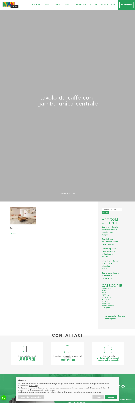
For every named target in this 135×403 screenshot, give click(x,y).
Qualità (69, 5)
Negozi (104, 5)
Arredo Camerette (108, 305)
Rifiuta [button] (98, 397)
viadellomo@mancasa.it (108, 358)
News (104, 294)
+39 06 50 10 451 (27, 361)
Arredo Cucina (107, 302)
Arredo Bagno (106, 304)
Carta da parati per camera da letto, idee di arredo (109, 252)
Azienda (36, 5)
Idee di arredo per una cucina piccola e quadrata (110, 265)
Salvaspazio (106, 307)
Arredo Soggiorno (108, 298)
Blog (113, 5)
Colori (104, 290)
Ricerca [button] (105, 213)
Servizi (58, 5)
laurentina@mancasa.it (108, 361)
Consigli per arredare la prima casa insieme (110, 242)
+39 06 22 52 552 (27, 358)
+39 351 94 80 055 (67, 361)
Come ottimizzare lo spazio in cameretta (110, 276)
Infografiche (106, 296)
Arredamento (106, 288)
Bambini (105, 292)
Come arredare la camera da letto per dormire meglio (110, 231)
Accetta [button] (111, 397)
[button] (3, 397)
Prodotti (47, 5)
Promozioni (81, 5)
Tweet (13, 233)
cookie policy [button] (33, 386)
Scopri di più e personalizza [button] (31, 397)
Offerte (94, 5)
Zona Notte (106, 300)
